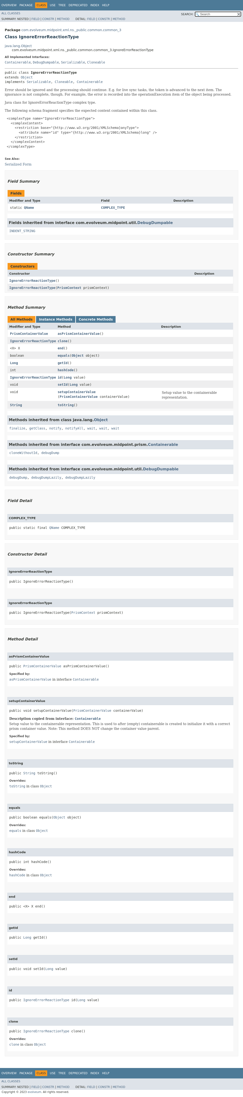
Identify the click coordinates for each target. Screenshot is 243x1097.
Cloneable (96, 62)
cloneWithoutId (23, 453)
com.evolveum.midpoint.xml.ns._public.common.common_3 (71, 30)
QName (29, 208)
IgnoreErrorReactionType (32, 281)
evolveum (34, 1092)
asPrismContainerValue (79, 334)
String (16, 405)
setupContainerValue (77, 392)
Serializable (73, 62)
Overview (9, 5)
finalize (17, 428)
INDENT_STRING (22, 231)
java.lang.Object (18, 46)
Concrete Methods (96, 319)
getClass (37, 428)
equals (64, 355)
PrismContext (69, 288)
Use (53, 5)
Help (105, 5)
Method (63, 19)
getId (63, 363)
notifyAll (74, 428)
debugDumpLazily (46, 477)
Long (14, 363)
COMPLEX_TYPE (113, 208)
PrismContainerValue (29, 334)
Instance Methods (55, 319)
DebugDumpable (46, 62)
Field (35, 19)
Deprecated (78, 5)
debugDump (50, 453)
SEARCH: (187, 14)
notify (55, 428)
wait (91, 428)
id (60, 377)
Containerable (18, 62)
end (61, 348)
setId (63, 384)
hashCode (66, 370)
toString (66, 405)
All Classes (10, 13)
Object (27, 77)
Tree (62, 5)
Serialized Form (18, 164)
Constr (48, 19)
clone (63, 341)
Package (26, 5)
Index (94, 5)
